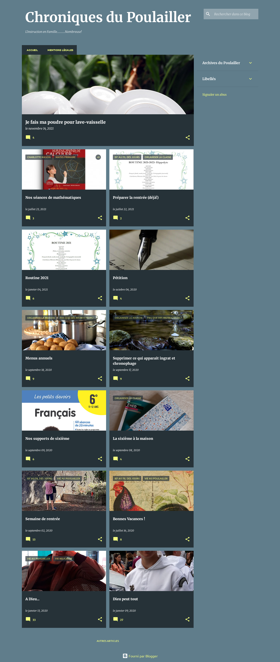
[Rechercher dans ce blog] (235, 14)
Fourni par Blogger (140, 656)
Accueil (31, 50)
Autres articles (108, 641)
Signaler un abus (214, 95)
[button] (187, 138)
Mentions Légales (59, 50)
